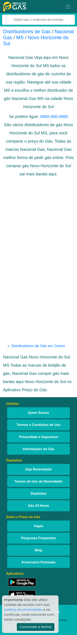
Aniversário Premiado (38, 562)
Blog (38, 550)
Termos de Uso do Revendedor (38, 481)
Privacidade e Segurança (38, 437)
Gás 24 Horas (38, 505)
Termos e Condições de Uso (39, 425)
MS (20, 37)
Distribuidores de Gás (27, 31)
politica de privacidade (23, 609)
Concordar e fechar (36, 627)
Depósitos (38, 493)
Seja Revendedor (38, 469)
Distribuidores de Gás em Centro (38, 346)
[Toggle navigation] (68, 6)
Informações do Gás (38, 449)
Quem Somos (38, 412)
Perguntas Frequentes (38, 538)
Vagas (38, 526)
